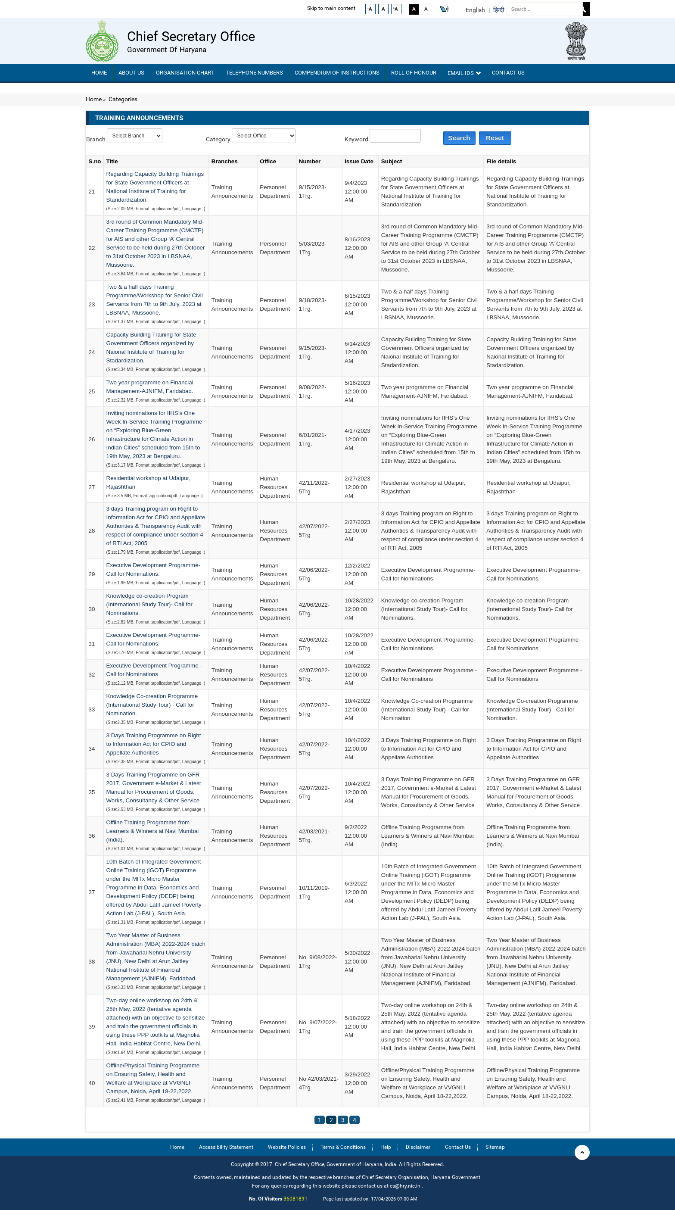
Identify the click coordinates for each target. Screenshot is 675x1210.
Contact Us (508, 72)
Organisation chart (185, 72)
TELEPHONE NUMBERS (254, 72)
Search (583, 9)
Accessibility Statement (226, 1147)
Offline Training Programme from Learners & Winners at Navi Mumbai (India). (152, 831)
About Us (131, 72)
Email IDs (464, 73)
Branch (96, 139)
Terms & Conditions (343, 1147)
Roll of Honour (413, 72)
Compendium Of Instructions (337, 72)
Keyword (356, 139)
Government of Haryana (166, 49)
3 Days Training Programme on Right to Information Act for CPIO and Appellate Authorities (153, 744)
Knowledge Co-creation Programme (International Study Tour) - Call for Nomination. (152, 705)
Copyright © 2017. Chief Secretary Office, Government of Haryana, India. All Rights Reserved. (337, 1164)
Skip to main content (326, 8)
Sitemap (495, 1147)
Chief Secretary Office (191, 36)
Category (218, 139)
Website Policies (287, 1147)
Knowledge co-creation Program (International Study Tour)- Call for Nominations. (149, 604)
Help (385, 1147)
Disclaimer (418, 1147)
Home (99, 72)
